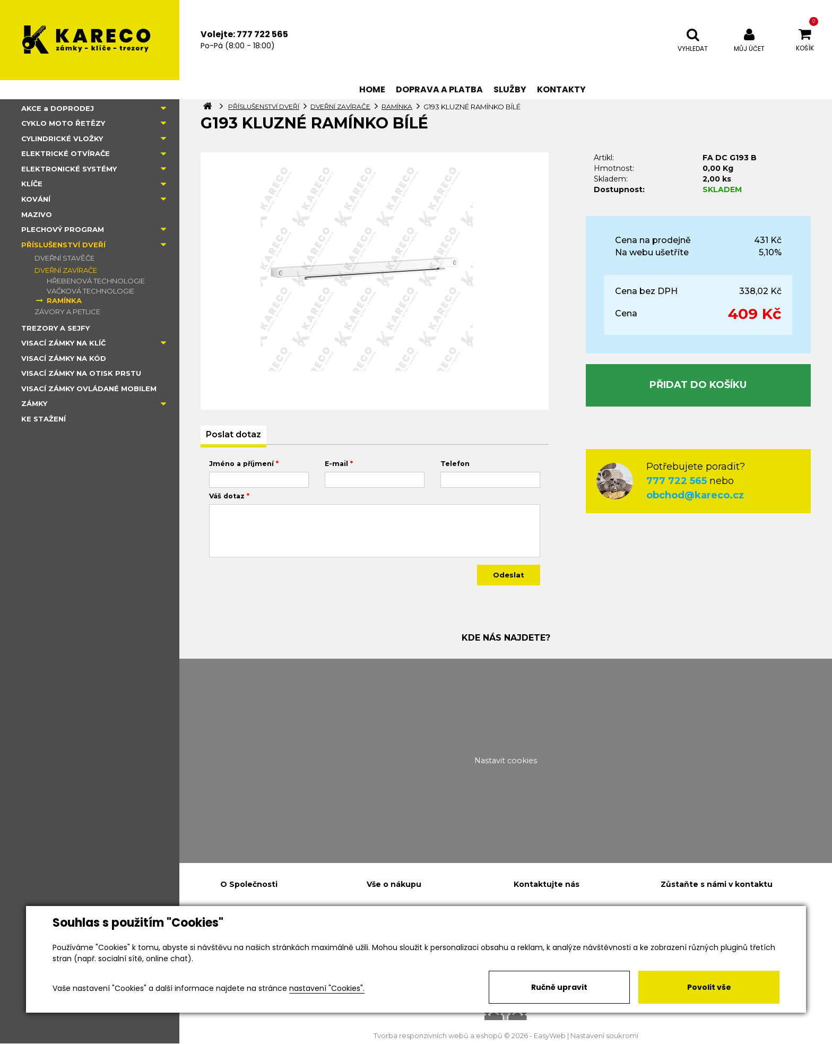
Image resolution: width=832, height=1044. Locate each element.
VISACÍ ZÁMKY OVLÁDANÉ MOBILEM (89, 388)
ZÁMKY (34, 403)
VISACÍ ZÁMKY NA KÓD (63, 358)
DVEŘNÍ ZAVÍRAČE (65, 270)
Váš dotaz (227, 496)
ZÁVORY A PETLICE (67, 311)
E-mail (336, 464)
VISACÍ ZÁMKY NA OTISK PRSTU (81, 373)
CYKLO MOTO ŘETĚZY (63, 123)
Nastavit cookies (505, 760)
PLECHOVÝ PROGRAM (62, 229)
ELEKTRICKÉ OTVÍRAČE (65, 153)
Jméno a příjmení (241, 464)
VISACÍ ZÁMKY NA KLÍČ (63, 343)
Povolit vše (709, 987)
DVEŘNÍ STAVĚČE (64, 258)
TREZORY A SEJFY (55, 328)
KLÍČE (31, 183)
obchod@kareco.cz (695, 495)
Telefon (455, 464)
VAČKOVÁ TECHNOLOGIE (90, 291)
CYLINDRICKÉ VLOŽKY (62, 138)
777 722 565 (676, 481)
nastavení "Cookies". (327, 988)
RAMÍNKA (64, 300)
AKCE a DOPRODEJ (57, 108)
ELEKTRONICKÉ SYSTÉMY (69, 169)
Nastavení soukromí (604, 1036)
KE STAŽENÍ (43, 419)
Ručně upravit (559, 987)
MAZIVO (36, 214)
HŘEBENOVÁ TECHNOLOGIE (96, 281)
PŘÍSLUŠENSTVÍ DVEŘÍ (63, 244)
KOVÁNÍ (35, 199)
